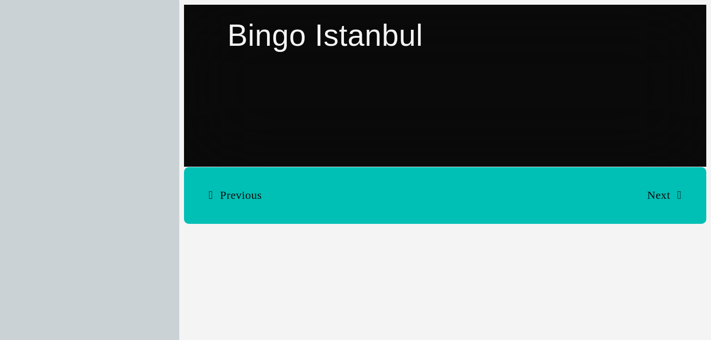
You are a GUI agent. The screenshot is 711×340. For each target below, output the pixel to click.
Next (658, 195)
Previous (241, 195)
